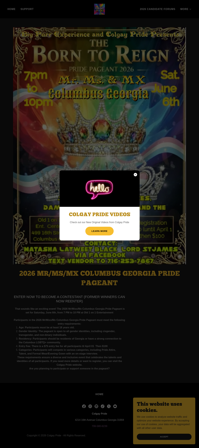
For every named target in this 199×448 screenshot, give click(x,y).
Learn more (100, 231)
